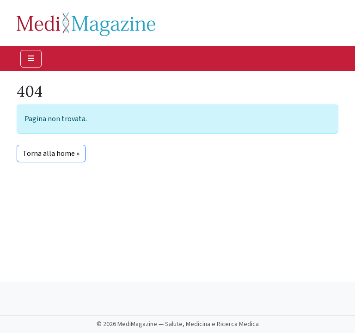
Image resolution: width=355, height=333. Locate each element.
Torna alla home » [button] (51, 153)
